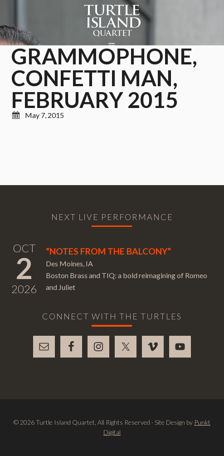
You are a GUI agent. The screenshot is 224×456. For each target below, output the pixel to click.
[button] (112, 45)
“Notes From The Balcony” (108, 251)
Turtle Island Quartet (112, 20)
